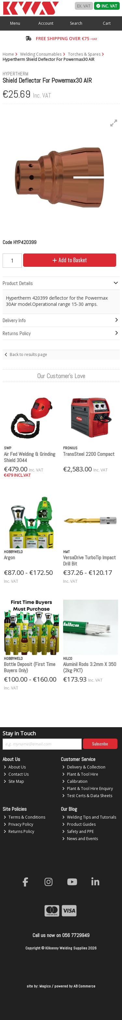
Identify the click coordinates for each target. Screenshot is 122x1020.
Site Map (14, 781)
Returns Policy (19, 831)
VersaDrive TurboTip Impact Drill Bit (89, 560)
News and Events (80, 838)
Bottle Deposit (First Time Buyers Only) (29, 667)
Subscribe (100, 743)
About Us (15, 767)
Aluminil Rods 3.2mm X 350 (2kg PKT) (89, 667)
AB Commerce (84, 986)
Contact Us (16, 774)
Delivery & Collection (83, 767)
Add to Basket (69, 260)
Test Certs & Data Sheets (87, 795)
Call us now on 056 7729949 (61, 935)
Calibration (75, 781)
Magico (45, 986)
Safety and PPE (78, 831)
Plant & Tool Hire (80, 774)
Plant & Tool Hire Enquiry (87, 788)
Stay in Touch (19, 733)
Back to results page (28, 354)
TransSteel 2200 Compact (89, 454)
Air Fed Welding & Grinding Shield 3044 (29, 457)
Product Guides (79, 824)
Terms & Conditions (24, 817)
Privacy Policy (18, 824)
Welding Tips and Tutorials (89, 817)
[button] (114, 123)
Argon (9, 557)
